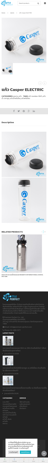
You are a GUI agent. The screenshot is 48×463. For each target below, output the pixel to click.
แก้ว (20, 96)
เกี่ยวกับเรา (23, 406)
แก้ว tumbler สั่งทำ (35, 96)
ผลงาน (12, 13)
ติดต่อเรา (23, 408)
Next (45, 231)
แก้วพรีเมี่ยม (25, 98)
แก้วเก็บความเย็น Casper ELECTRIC (44, 83)
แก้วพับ (5, 421)
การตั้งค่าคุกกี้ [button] (13, 452)
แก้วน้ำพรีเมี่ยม (15, 98)
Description (8, 122)
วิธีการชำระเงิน (25, 402)
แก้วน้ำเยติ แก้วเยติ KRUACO (40, 83)
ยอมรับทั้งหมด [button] (25, 452)
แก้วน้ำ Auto (7, 419)
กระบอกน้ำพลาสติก (9, 404)
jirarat (6, 353)
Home (3, 13)
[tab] (24, 122)
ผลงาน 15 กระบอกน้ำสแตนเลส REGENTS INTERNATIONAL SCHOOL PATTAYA (22, 275)
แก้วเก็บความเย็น (9, 408)
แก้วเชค (5, 410)
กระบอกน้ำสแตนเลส (10, 406)
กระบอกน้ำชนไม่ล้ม (9, 412)
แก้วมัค (5, 417)
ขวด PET (6, 402)
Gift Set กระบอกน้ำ (9, 414)
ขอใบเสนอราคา (25, 404)
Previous (41, 231)
